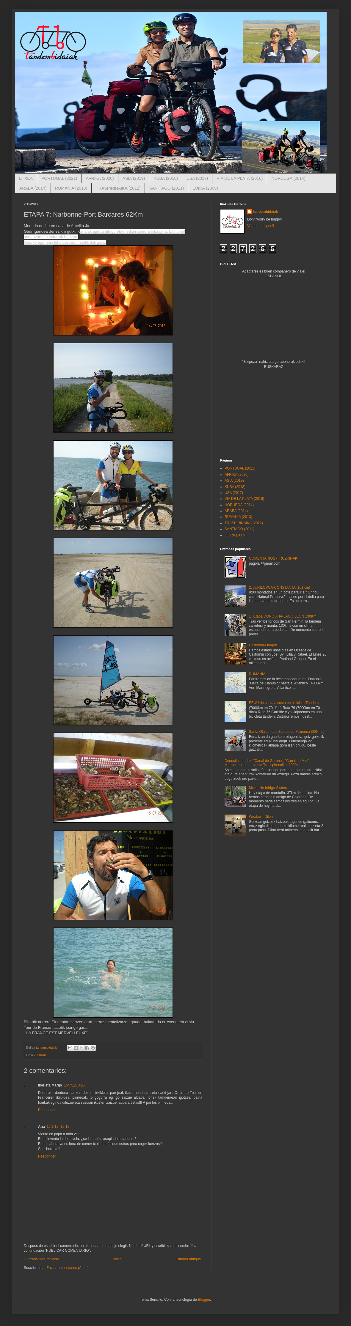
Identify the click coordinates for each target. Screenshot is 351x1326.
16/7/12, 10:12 (58, 1127)
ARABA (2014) (32, 188)
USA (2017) (197, 178)
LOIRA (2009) (205, 188)
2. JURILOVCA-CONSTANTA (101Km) (279, 587)
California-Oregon (263, 645)
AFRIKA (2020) (100, 178)
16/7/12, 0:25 (74, 1085)
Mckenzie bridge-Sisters (268, 788)
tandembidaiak (265, 212)
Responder (47, 1110)
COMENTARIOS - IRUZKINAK (273, 558)
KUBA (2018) (165, 178)
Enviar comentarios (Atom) (67, 1268)
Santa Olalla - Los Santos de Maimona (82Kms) (287, 732)
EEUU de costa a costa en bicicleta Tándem (284, 703)
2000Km (40, 1055)
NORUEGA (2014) (288, 178)
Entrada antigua (188, 1259)
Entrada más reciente (42, 1259)
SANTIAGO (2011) (166, 188)
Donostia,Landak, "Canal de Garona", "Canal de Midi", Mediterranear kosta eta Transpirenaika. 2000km (268, 763)
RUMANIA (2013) (71, 188)
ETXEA (26, 178)
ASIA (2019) (134, 178)
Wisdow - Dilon (261, 817)
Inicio (117, 1259)
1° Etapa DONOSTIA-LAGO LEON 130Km (282, 616)
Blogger (204, 1299)
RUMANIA (257, 674)
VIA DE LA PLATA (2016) (240, 178)
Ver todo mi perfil (260, 226)
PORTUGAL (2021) (59, 178)
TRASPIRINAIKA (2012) (118, 188)
